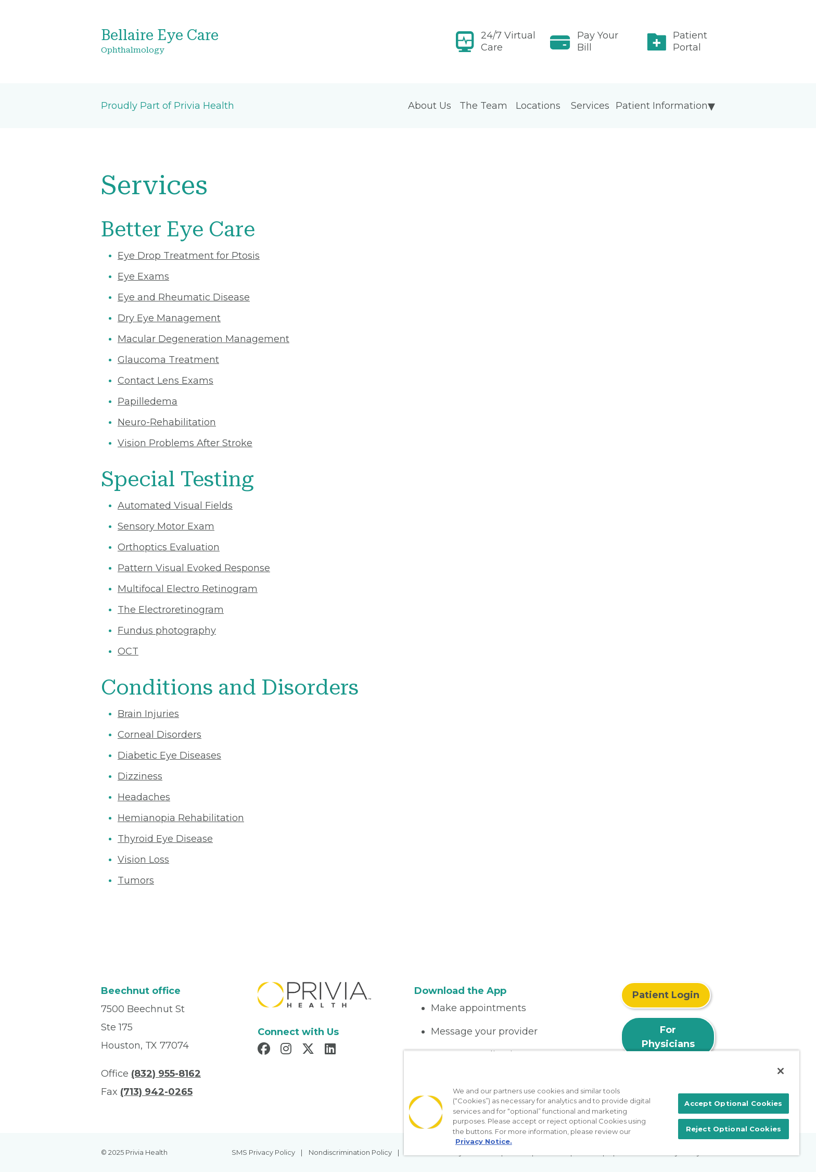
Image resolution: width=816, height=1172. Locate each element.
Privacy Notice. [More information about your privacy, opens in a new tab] (483, 1141)
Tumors (136, 880)
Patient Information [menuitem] (662, 105)
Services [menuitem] (590, 105)
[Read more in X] (309, 1050)
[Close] (780, 1071)
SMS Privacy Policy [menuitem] (263, 1152)
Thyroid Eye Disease (165, 839)
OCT (128, 651)
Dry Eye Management (169, 318)
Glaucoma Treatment (168, 360)
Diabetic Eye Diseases (169, 755)
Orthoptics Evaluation (169, 547)
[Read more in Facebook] (265, 1050)
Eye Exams (143, 276)
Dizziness (140, 776)
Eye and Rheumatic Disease (184, 297)
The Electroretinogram (171, 609)
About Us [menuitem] (429, 105)
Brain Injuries (148, 714)
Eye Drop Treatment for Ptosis (189, 255)
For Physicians (668, 1037)
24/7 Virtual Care (508, 41)
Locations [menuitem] (538, 105)
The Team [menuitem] (483, 105)
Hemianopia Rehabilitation (181, 818)
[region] (601, 1102)
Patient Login (665, 995)
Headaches (144, 797)
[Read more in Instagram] (287, 1050)
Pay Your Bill (597, 41)
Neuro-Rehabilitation (167, 422)
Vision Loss (143, 859)
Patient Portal (690, 41)
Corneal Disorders (159, 734)
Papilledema (147, 401)
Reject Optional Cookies (733, 1129)
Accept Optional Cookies (733, 1103)
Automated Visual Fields (175, 505)
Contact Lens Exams (165, 380)
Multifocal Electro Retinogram (188, 589)
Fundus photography (167, 630)
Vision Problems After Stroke (185, 443)
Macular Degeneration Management (203, 339)
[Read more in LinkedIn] (332, 1050)
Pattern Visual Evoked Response (194, 568)
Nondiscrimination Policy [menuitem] (350, 1152)
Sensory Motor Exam (166, 526)
